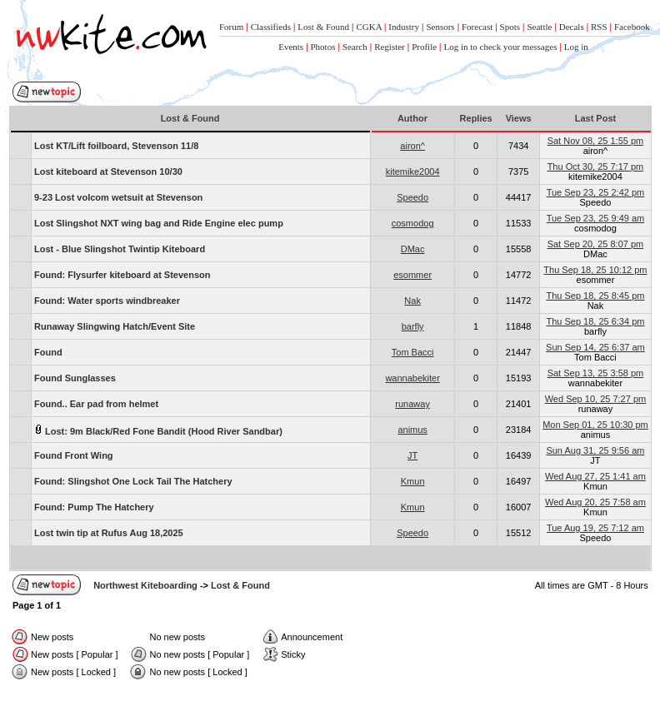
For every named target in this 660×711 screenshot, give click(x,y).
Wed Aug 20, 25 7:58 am (595, 502)
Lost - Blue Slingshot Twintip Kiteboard (119, 249)
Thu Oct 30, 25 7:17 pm (596, 167)
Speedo (412, 197)
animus (412, 430)
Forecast (477, 27)
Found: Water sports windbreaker (107, 301)
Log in (576, 47)
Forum (231, 27)
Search (355, 47)
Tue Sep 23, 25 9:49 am (596, 218)
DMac (413, 249)
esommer (412, 275)
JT (413, 455)
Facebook (632, 27)
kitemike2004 (413, 172)
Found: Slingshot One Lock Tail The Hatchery (133, 481)
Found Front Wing (73, 455)
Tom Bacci (413, 352)
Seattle (539, 27)
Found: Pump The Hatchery (94, 507)
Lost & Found (323, 27)
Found (48, 352)
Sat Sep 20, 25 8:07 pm (596, 244)
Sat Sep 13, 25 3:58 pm (596, 373)
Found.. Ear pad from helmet (96, 404)
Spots (510, 27)
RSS (599, 27)
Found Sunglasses (75, 378)
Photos (323, 47)
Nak (412, 301)
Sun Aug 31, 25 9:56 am (595, 450)
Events (290, 47)
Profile (424, 47)
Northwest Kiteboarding (145, 585)
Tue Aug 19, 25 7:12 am (595, 528)
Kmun (413, 481)
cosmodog (413, 223)
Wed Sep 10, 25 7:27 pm (596, 399)
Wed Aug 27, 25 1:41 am (595, 476)
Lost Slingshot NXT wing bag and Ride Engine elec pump (158, 223)
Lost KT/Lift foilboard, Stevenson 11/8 (116, 146)
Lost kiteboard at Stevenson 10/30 (108, 172)
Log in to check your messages (500, 47)
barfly (413, 326)
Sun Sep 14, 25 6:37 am (595, 347)
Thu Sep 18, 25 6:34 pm (595, 321)
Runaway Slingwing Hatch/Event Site (114, 326)
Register (389, 47)
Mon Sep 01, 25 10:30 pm (595, 425)
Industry (403, 27)
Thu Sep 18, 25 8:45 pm (595, 296)
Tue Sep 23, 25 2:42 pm (596, 192)
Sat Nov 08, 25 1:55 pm (596, 141)
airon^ (412, 146)
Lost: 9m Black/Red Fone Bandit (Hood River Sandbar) (158, 430)
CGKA (369, 27)
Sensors (440, 27)
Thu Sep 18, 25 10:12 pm (595, 270)
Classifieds (271, 27)
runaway (412, 404)
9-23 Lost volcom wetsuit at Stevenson (118, 197)
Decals (571, 27)
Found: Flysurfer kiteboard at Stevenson (122, 275)
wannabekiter (412, 378)
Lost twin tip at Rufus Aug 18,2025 (108, 533)
